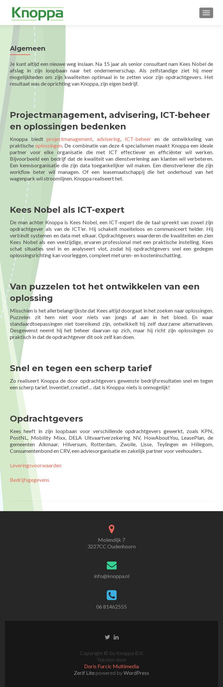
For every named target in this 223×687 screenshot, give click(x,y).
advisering (108, 139)
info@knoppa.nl (111, 576)
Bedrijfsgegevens (29, 480)
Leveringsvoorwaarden (35, 465)
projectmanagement (69, 139)
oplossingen (48, 145)
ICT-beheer (140, 139)
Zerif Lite (85, 673)
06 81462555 (111, 606)
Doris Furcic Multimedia (111, 666)
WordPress (136, 673)
